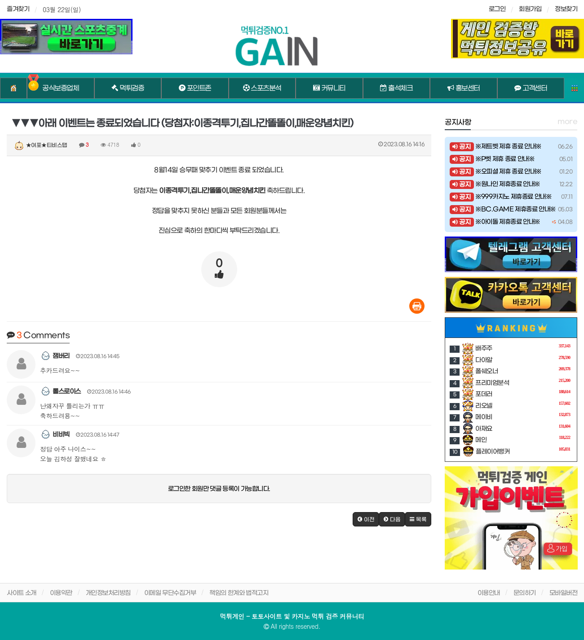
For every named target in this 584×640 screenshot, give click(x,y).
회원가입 (530, 9)
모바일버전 (563, 593)
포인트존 (195, 88)
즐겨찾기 (18, 9)
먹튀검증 (127, 88)
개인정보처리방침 (108, 593)
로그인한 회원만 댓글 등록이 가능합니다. (219, 489)
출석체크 (396, 88)
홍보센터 (463, 88)
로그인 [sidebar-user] (497, 9)
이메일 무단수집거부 (170, 593)
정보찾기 (566, 9)
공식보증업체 (60, 88)
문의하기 (524, 593)
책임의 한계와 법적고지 (238, 593)
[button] (366, 519)
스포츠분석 (262, 88)
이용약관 (61, 593)
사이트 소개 (21, 593)
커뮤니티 (329, 88)
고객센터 (530, 88)
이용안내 (489, 593)
